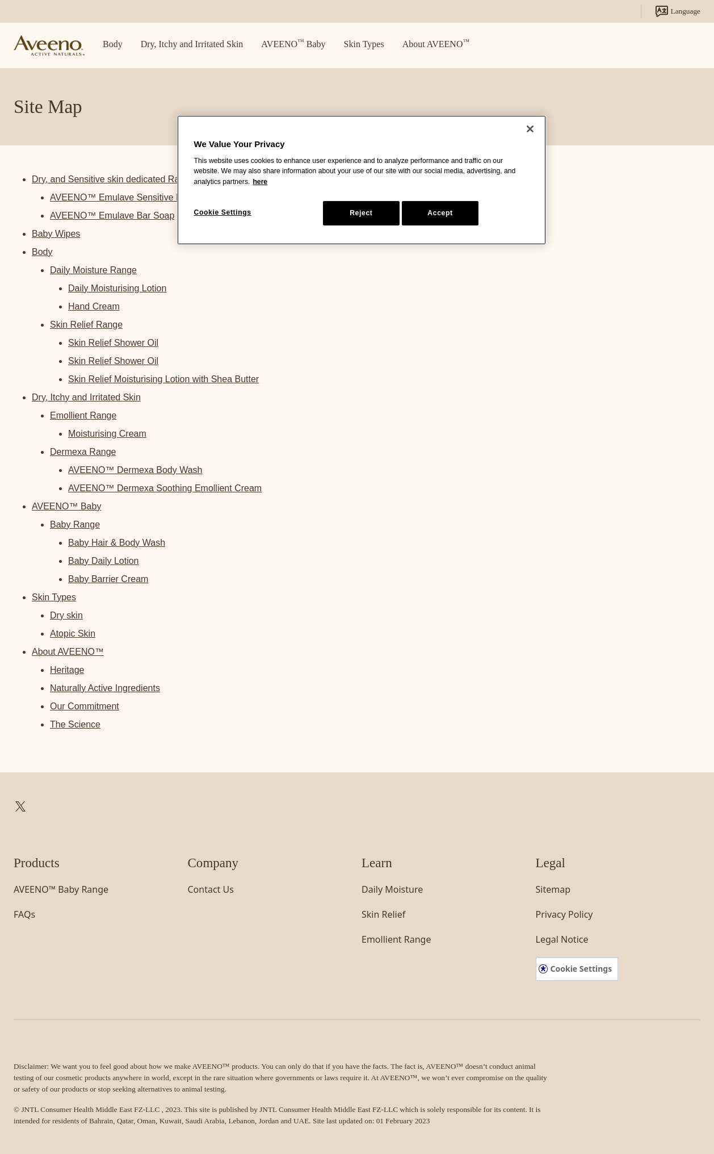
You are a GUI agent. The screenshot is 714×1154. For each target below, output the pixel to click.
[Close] (530, 128)
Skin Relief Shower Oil (113, 343)
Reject (361, 213)
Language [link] (677, 11)
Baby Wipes (56, 234)
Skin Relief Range (86, 324)
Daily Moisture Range (93, 270)
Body (42, 252)
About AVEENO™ (68, 652)
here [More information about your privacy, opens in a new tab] (260, 182)
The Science (75, 724)
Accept (439, 213)
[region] (361, 180)
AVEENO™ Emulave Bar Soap (112, 215)
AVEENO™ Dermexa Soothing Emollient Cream (165, 488)
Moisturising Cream (107, 433)
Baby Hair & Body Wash (116, 542)
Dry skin (66, 615)
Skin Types (54, 597)
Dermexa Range (83, 452)
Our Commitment (84, 706)
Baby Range (75, 524)
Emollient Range (83, 415)
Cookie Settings (581, 968)
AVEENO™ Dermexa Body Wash (135, 470)
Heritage (67, 670)
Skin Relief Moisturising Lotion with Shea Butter (163, 379)
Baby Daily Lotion (103, 561)
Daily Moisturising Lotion (117, 288)
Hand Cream (94, 306)
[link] (49, 46)
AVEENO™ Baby (66, 506)
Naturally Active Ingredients (105, 688)
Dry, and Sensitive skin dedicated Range (113, 179)
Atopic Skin (72, 633)
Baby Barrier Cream (108, 579)
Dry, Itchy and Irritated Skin (86, 397)
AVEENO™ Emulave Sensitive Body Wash (136, 197)
